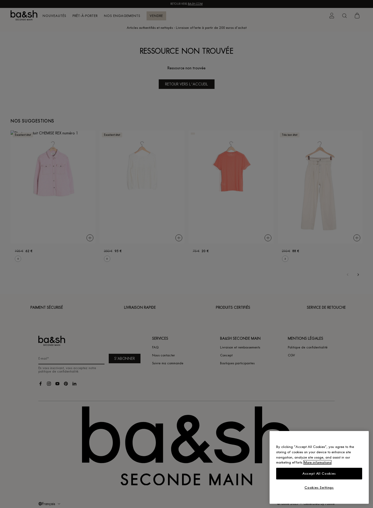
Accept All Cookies (319, 473)
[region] (319, 467)
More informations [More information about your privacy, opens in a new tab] (317, 462)
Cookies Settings (319, 487)
